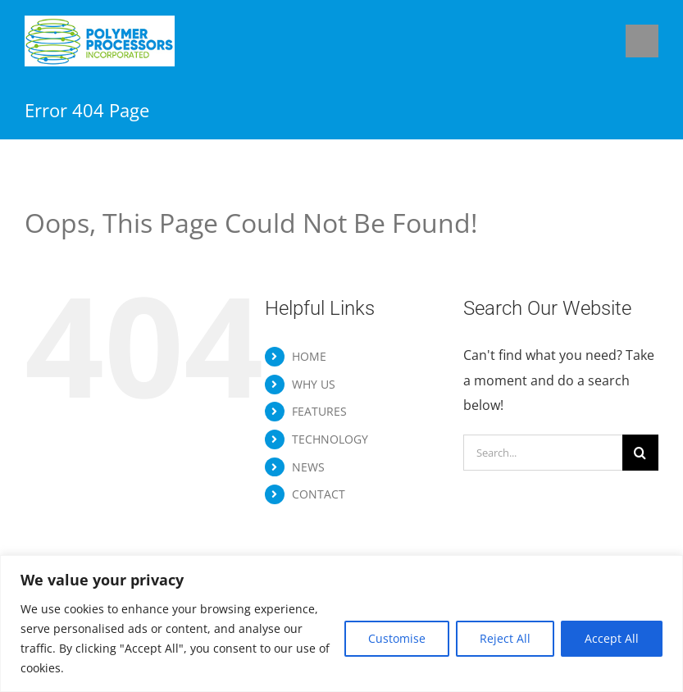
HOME (309, 356)
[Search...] (542, 453)
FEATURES (319, 411)
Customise (397, 638)
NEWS (308, 467)
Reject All (505, 638)
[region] (341, 623)
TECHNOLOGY (330, 439)
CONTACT (318, 494)
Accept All (612, 638)
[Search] (640, 453)
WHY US (313, 384)
